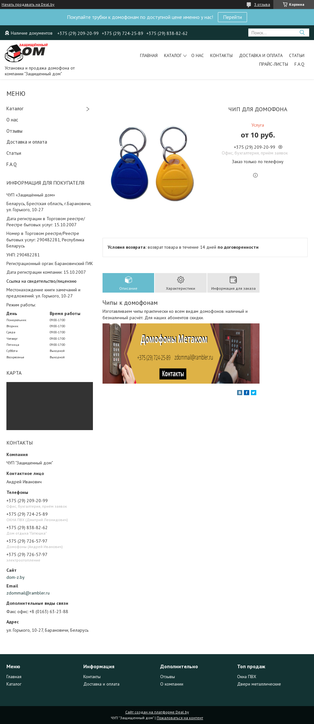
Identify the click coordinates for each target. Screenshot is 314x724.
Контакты (221, 55)
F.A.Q (299, 64)
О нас (197, 55)
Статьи (296, 55)
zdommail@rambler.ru (28, 593)
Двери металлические (259, 684)
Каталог (173, 55)
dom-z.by (15, 577)
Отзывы (14, 131)
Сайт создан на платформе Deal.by (157, 712)
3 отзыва (262, 4)
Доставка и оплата (261, 55)
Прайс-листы (273, 64)
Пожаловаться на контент (180, 717)
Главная (149, 55)
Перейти (232, 17)
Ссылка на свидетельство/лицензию (41, 281)
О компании (171, 684)
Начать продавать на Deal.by (28, 4)
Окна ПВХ (246, 676)
